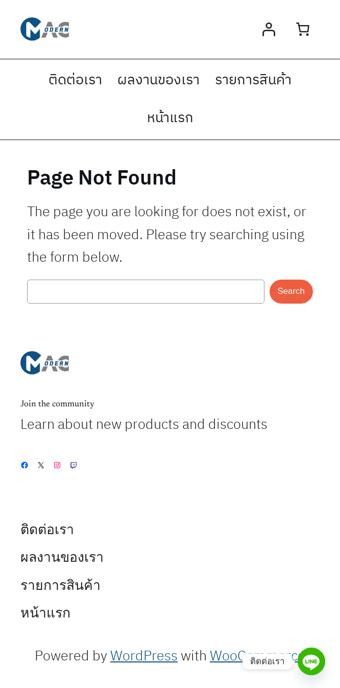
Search (291, 291)
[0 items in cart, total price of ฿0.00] (302, 29)
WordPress (144, 656)
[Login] (269, 29)
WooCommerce (257, 656)
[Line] (311, 661)
